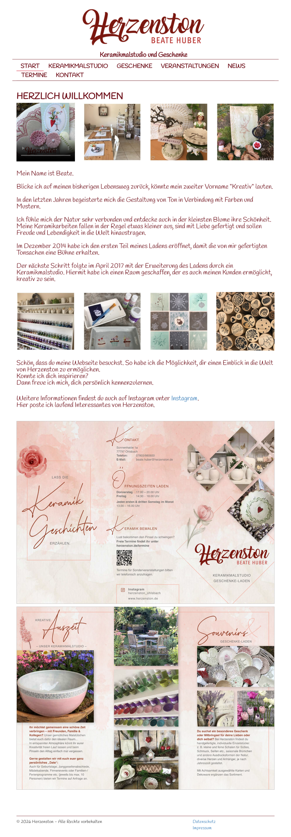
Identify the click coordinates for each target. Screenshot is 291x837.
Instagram (184, 398)
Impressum (202, 828)
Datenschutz (204, 822)
